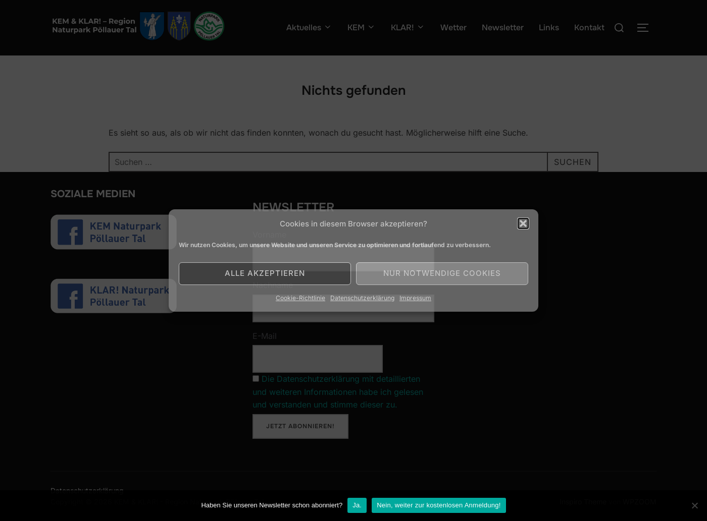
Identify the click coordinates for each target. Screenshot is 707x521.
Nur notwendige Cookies (442, 273)
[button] (523, 223)
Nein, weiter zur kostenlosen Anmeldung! (438, 505)
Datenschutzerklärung (362, 298)
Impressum (415, 298)
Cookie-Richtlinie (300, 298)
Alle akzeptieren (265, 273)
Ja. (357, 505)
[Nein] (694, 505)
